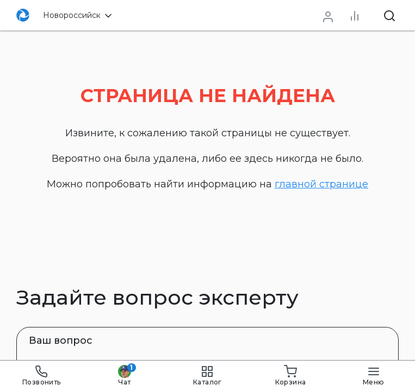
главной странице (321, 184)
